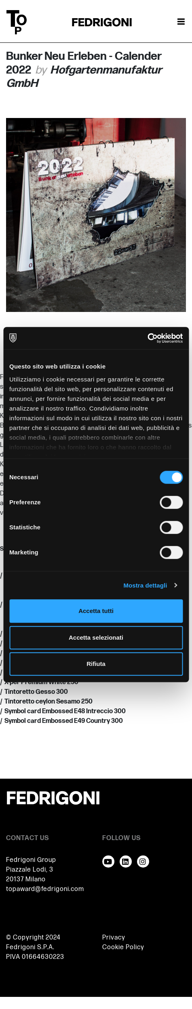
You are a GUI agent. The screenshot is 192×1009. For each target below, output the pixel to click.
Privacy (113, 938)
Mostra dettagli (145, 585)
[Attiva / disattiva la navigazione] (181, 22)
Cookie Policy (123, 947)
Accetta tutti (96, 610)
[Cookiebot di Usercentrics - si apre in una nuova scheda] (147, 338)
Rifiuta (96, 663)
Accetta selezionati (96, 637)
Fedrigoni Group (31, 860)
